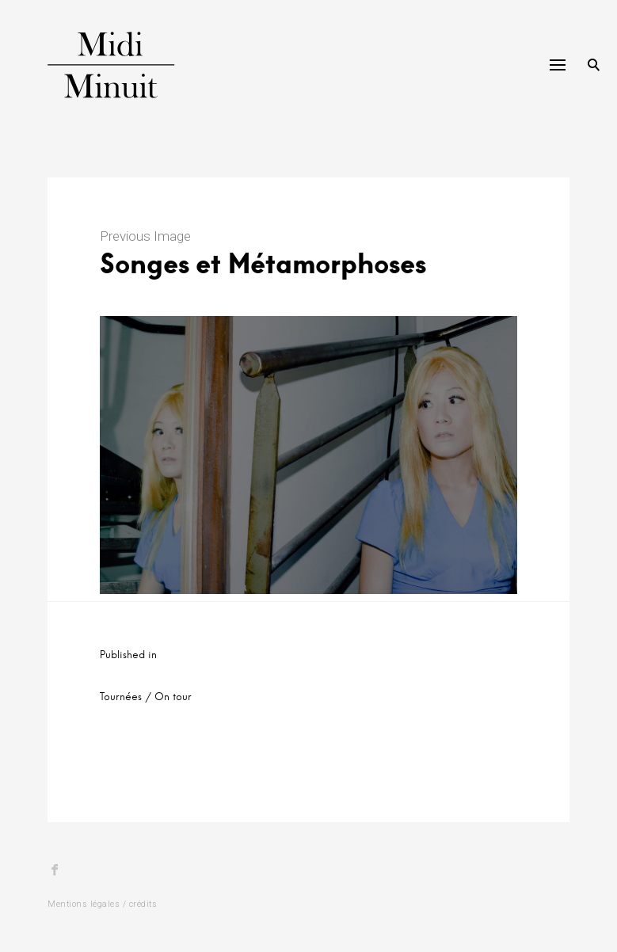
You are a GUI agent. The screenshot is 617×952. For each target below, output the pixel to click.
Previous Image (145, 236)
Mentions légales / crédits (102, 904)
